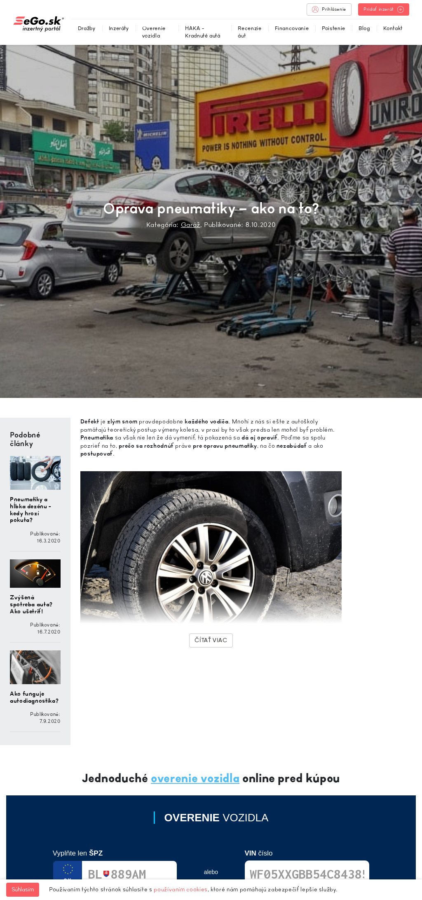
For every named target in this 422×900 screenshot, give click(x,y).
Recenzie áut (249, 32)
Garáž (190, 224)
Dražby (87, 28)
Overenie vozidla (154, 32)
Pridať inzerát (383, 9)
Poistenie (333, 28)
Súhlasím (23, 889)
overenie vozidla (195, 778)
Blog (364, 28)
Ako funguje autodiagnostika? (34, 697)
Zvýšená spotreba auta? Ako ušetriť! (31, 604)
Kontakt (393, 28)
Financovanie (292, 28)
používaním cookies (181, 889)
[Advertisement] (386, 541)
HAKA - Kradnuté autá (202, 32)
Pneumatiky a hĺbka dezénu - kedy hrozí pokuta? (31, 510)
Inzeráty (119, 28)
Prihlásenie (329, 9)
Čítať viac (211, 640)
